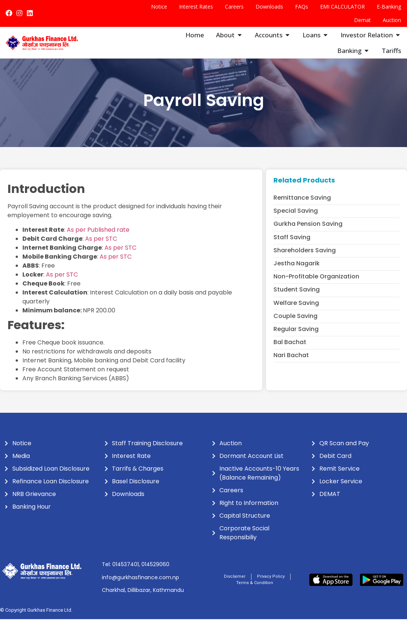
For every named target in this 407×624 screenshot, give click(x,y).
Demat (362, 20)
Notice (159, 6)
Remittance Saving (302, 202)
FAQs (301, 6)
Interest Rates (196, 6)
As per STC (101, 243)
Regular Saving (296, 334)
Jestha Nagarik (296, 268)
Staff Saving (291, 242)
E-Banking (389, 6)
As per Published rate (98, 234)
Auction (392, 20)
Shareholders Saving (304, 255)
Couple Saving (295, 320)
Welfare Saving (296, 307)
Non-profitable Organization (316, 281)
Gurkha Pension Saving (307, 228)
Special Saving (295, 215)
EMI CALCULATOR (342, 6)
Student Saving (296, 294)
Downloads (269, 6)
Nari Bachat (291, 360)
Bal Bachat (289, 347)
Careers (234, 6)
